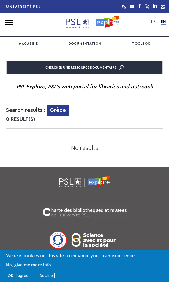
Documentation (84, 43)
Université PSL (23, 6)
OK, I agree (18, 276)
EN (163, 21)
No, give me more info (28, 265)
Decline (46, 276)
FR (153, 22)
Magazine (28, 43)
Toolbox (141, 43)
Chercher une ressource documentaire (84, 67)
